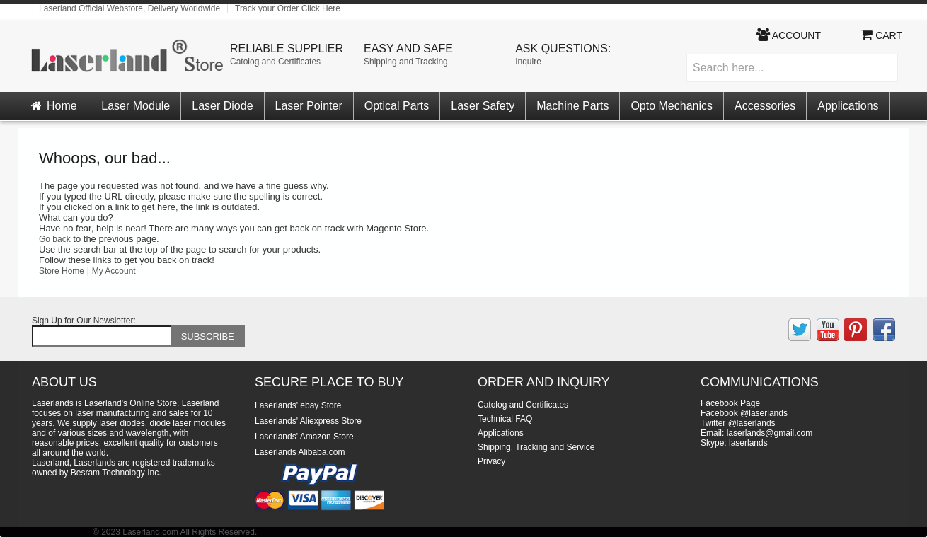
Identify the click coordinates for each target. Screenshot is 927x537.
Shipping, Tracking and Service (536, 447)
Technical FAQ (505, 419)
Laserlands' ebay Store (298, 405)
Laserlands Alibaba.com (300, 452)
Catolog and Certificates (275, 62)
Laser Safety (482, 106)
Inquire (528, 62)
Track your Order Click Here (287, 8)
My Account (114, 271)
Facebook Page (730, 403)
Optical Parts (397, 106)
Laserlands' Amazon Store (304, 436)
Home (53, 106)
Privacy (491, 461)
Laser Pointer (308, 106)
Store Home (61, 271)
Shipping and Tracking (406, 62)
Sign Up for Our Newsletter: (84, 320)
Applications (847, 106)
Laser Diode (222, 106)
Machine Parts (572, 106)
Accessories (765, 106)
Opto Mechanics (672, 106)
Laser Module (135, 106)
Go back (55, 239)
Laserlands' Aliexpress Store (308, 421)
